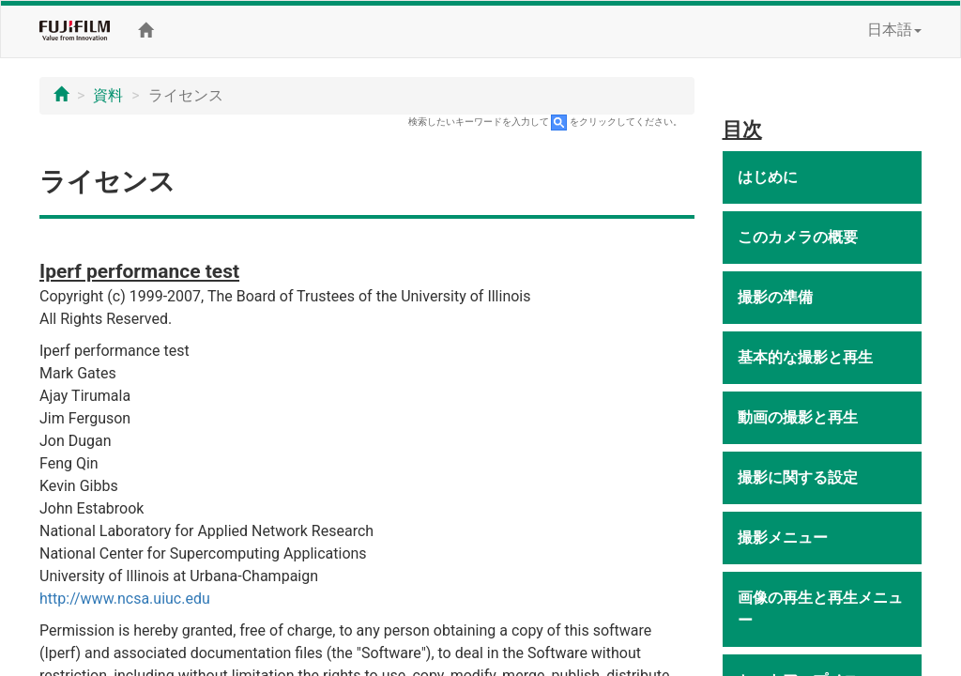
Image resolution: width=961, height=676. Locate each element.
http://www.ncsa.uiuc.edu (124, 598)
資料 (108, 95)
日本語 (894, 29)
